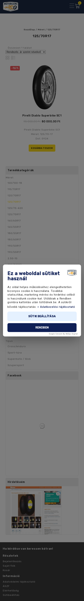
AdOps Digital (72, 334)
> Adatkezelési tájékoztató (56, 307)
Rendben (42, 327)
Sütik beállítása (42, 316)
